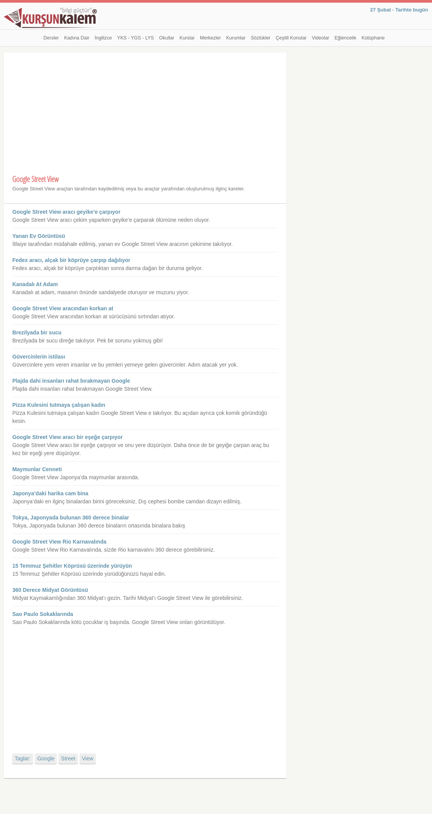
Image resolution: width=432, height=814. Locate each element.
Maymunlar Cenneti (37, 469)
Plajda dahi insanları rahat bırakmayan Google (71, 381)
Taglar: (23, 758)
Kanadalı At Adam (35, 284)
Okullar (167, 38)
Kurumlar (236, 38)
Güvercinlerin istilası (38, 357)
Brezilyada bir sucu (36, 332)
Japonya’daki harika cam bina (50, 493)
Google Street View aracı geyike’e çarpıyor (66, 212)
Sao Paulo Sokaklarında (42, 614)
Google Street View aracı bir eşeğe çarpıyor (67, 437)
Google (45, 758)
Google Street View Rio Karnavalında (59, 542)
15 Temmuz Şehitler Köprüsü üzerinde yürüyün (72, 566)
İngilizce (103, 38)
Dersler (51, 38)
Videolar (320, 38)
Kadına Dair (76, 38)
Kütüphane (373, 38)
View (87, 758)
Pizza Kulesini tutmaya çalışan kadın (58, 405)
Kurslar (187, 38)
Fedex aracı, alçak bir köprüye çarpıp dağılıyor (71, 260)
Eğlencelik (345, 38)
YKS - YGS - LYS (135, 38)
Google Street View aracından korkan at (62, 308)
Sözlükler (260, 38)
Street (68, 758)
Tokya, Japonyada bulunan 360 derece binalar (70, 517)
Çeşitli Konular (291, 38)
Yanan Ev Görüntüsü (38, 236)
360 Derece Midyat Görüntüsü (50, 590)
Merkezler (210, 38)
